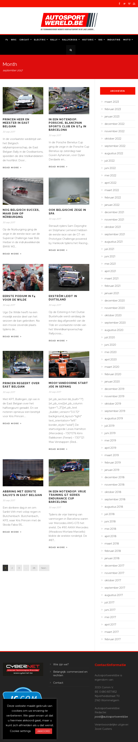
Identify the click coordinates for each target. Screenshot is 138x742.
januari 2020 (112, 381)
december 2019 (114, 389)
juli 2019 (109, 425)
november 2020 (115, 308)
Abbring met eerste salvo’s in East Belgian (22, 493)
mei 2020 (111, 352)
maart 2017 (112, 632)
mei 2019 (110, 440)
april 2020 (111, 359)
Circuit (24, 40)
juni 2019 (110, 433)
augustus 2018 (114, 506)
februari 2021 (113, 285)
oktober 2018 (113, 492)
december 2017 (114, 565)
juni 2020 (110, 344)
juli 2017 (109, 602)
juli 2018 (110, 514)
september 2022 (115, 146)
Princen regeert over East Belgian (21, 385)
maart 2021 (112, 278)
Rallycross (69, 40)
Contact (58, 682)
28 (34, 568)
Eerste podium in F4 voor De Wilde (19, 298)
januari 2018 (112, 558)
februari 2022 (113, 197)
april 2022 (110, 182)
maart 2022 (112, 190)
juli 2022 (110, 160)
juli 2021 (109, 249)
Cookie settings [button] (20, 731)
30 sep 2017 (9, 131)
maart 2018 (112, 543)
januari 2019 (112, 470)
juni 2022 (110, 168)
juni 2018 (110, 521)
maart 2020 (112, 366)
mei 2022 (110, 175)
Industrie (113, 40)
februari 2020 (113, 374)
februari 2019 (113, 462)
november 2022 (115, 131)
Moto (127, 40)
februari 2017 (113, 639)
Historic (88, 40)
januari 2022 (112, 205)
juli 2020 (110, 337)
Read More (12, 167)
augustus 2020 (114, 330)
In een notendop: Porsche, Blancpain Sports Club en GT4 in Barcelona (67, 125)
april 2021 (110, 271)
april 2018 (110, 536)
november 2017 (114, 573)
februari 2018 (113, 551)
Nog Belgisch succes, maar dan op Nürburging (21, 213)
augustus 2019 (114, 418)
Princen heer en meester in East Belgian (16, 123)
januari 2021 (112, 293)
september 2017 (115, 587)
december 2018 (115, 477)
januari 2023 (112, 116)
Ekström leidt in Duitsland (63, 298)
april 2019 (110, 447)
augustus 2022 (114, 153)
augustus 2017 (114, 595)
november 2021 (114, 219)
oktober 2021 (113, 227)
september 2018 (115, 499)
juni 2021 (110, 256)
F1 (7, 40)
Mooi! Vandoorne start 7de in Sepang (68, 384)
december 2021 (114, 212)
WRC (14, 40)
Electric (40, 40)
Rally (54, 40)
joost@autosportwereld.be (111, 716)
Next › (44, 568)
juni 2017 (110, 609)
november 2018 (115, 484)
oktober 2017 (113, 580)
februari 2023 (113, 109)
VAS (100, 40)
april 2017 (110, 624)
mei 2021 (110, 263)
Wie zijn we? (61, 664)
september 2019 (115, 411)
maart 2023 (112, 101)
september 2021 (115, 234)
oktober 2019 (113, 403)
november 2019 (114, 396)
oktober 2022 (113, 138)
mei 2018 (110, 528)
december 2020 (115, 300)
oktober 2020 (113, 315)
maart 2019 (112, 455)
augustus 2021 (114, 241)
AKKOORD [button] (43, 731)
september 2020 (115, 322)
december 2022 (115, 124)
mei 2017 (110, 617)
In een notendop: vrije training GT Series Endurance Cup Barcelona (67, 497)
